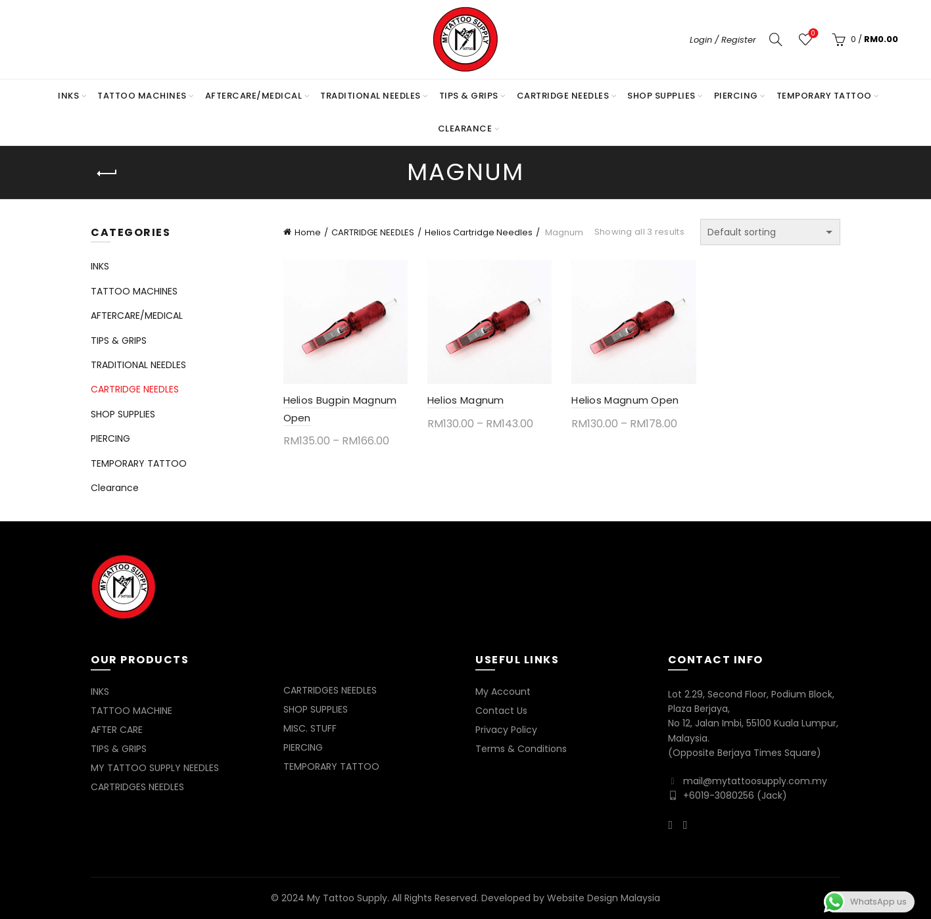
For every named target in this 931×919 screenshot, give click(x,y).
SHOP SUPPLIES (661, 95)
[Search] (775, 39)
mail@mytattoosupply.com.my (755, 781)
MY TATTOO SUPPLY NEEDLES (155, 767)
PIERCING (736, 95)
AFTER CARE (117, 729)
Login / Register (723, 40)
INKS (68, 95)
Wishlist (811, 34)
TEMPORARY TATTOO (824, 95)
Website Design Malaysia (603, 898)
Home (308, 232)
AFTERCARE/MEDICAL (253, 95)
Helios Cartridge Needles (479, 232)
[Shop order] (770, 232)
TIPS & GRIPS (468, 95)
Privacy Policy (506, 729)
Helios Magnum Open (625, 400)
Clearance (465, 128)
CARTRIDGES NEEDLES (137, 786)
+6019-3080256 (718, 795)
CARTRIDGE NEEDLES (563, 95)
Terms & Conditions (521, 748)
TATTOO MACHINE (131, 710)
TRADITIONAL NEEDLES (370, 95)
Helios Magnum (465, 400)
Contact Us (501, 710)
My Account (503, 691)
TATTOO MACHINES (142, 95)
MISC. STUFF (310, 728)
